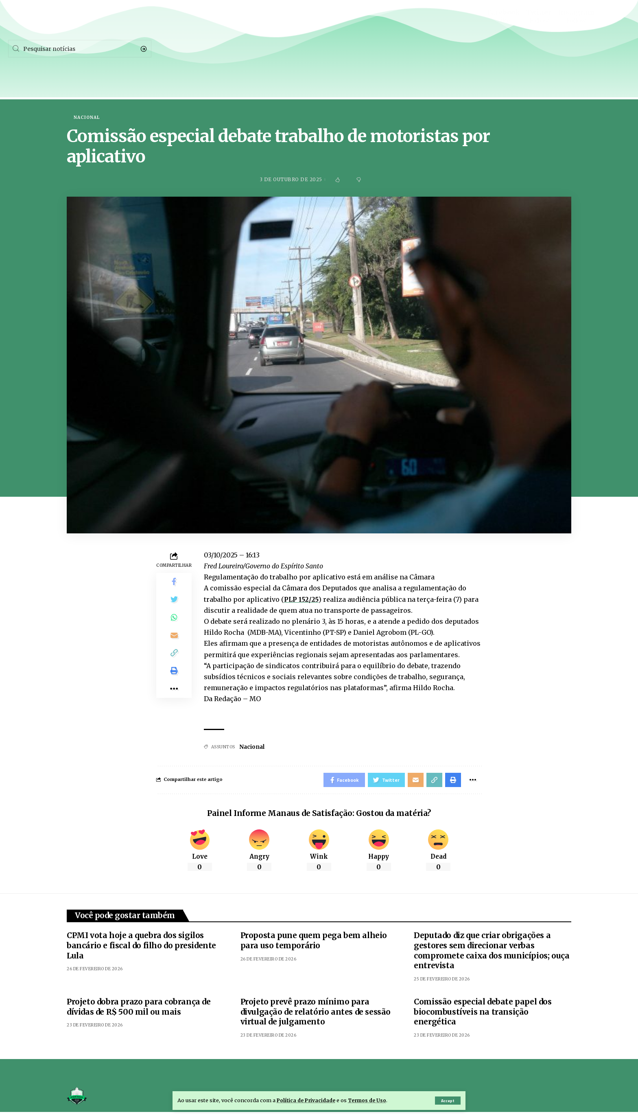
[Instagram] (576, 42)
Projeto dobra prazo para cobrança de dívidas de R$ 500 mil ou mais (139, 1009)
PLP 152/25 (302, 600)
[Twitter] (538, 42)
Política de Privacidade (307, 1100)
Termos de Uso (371, 1100)
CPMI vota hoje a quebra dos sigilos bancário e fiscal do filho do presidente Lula (141, 947)
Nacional (87, 118)
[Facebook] (503, 42)
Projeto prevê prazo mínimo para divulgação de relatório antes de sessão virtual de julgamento (315, 1013)
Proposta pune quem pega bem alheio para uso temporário (313, 942)
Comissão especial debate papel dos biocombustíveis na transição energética (482, 1013)
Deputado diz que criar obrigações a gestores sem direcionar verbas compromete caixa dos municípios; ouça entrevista (491, 952)
